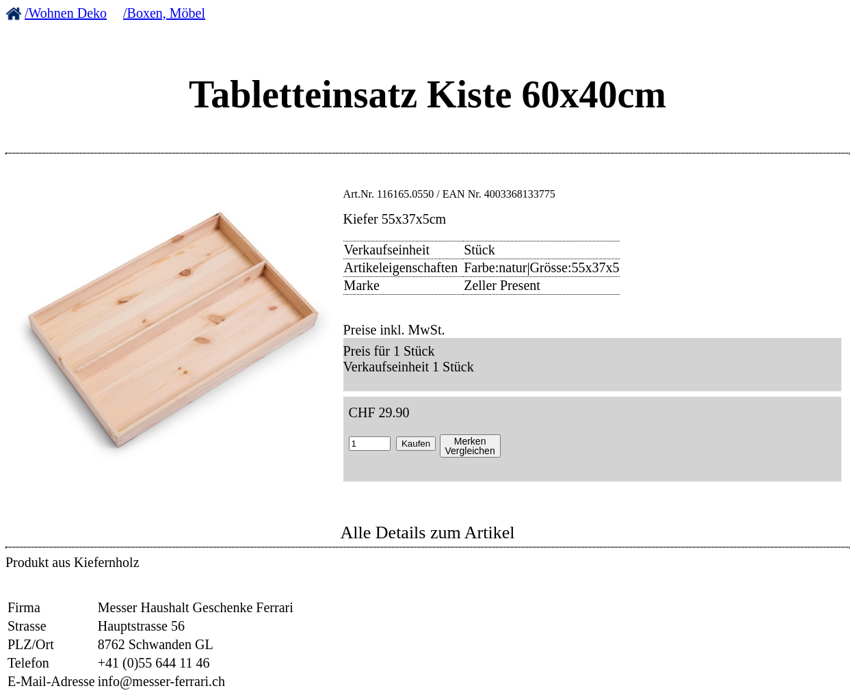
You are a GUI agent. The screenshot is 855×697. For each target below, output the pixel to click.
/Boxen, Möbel (164, 13)
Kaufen (416, 443)
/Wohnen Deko (66, 13)
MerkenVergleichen (470, 446)
